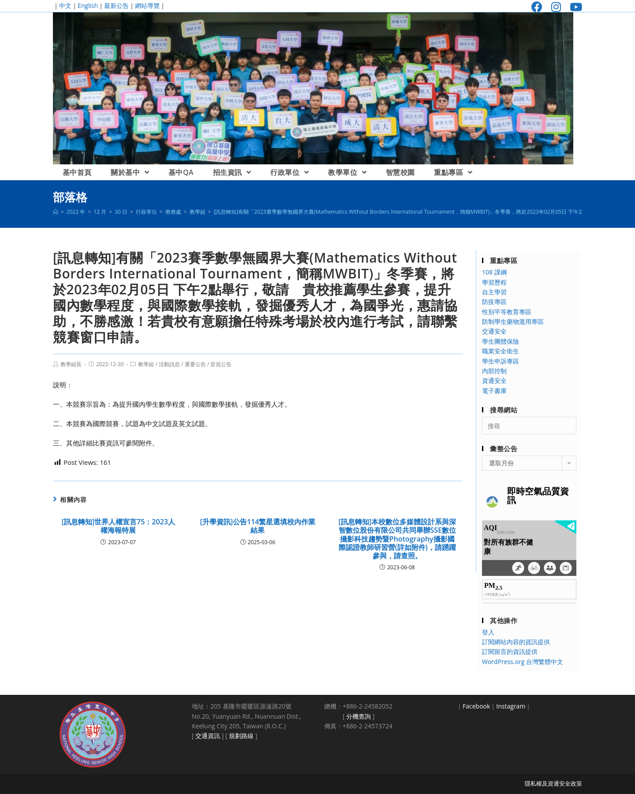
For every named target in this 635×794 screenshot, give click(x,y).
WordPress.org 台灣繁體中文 (522, 661)
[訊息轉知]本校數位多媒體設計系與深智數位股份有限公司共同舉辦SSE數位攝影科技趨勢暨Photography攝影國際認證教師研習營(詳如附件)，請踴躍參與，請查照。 (397, 539)
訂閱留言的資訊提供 (510, 651)
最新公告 (116, 5)
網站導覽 (147, 5)
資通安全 (494, 380)
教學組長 (71, 364)
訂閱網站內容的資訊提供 (516, 642)
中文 (65, 5)
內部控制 (494, 371)
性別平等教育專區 (506, 312)
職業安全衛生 (500, 351)
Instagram (510, 706)
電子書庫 (494, 390)
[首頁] (55, 211)
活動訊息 (169, 364)
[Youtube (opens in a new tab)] (573, 6)
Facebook (476, 706)
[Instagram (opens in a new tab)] (556, 6)
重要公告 (195, 364)
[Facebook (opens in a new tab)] (537, 6)
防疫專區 (494, 301)
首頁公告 (221, 364)
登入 (488, 632)
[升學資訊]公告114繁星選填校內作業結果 (258, 526)
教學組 (146, 364)
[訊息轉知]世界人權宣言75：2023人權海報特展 (118, 526)
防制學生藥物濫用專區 (513, 321)
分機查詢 (358, 716)
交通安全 (494, 331)
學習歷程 (494, 282)
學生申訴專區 (500, 361)
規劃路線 (241, 735)
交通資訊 (207, 735)
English (88, 5)
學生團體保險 (500, 341)
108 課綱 (494, 272)
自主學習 (494, 292)
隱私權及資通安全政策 (553, 783)
